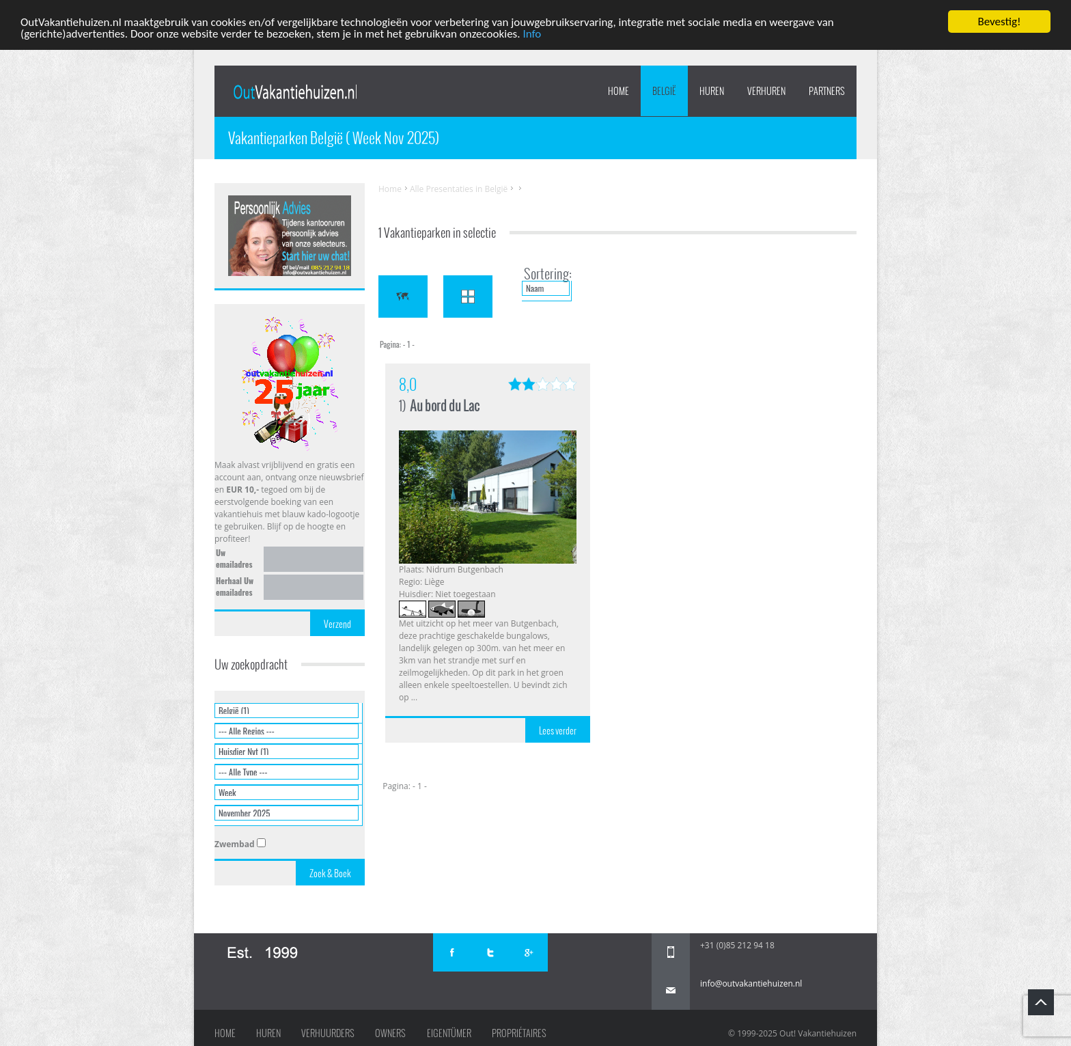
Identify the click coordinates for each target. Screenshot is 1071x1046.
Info (532, 33)
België (664, 91)
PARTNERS (827, 91)
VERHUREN (766, 91)
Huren (268, 1033)
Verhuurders (327, 1033)
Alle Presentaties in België (458, 189)
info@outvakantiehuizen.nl (751, 983)
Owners (390, 1033)
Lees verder (557, 730)
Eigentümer (449, 1033)
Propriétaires (519, 1033)
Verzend (337, 624)
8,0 (408, 384)
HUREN (711, 91)
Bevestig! (998, 21)
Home (618, 91)
